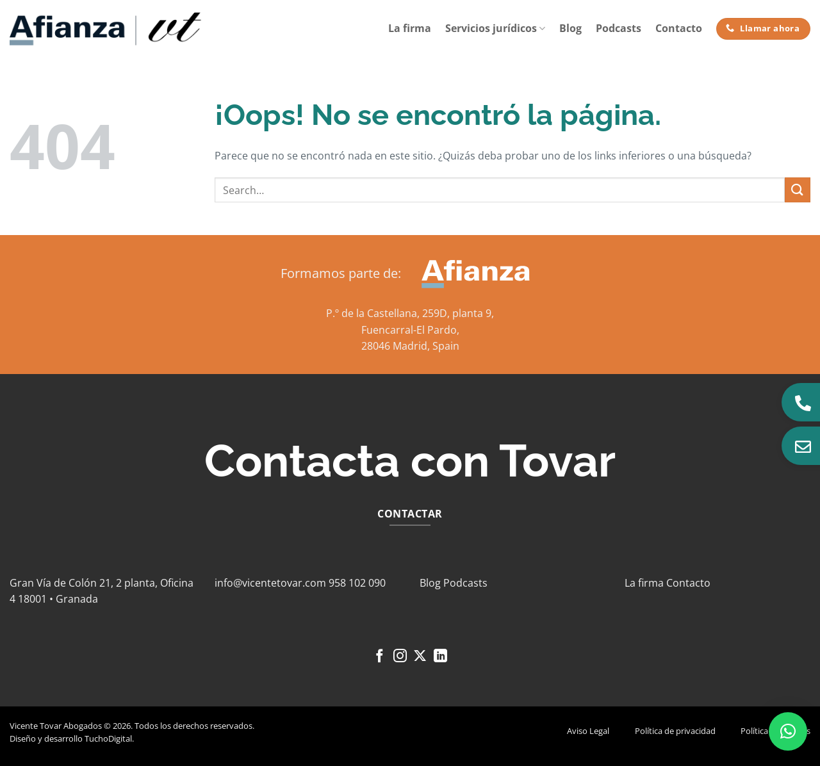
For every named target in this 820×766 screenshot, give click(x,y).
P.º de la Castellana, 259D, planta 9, (410, 313)
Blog (570, 28)
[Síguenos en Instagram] (400, 656)
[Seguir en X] (420, 656)
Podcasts (618, 28)
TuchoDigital (108, 738)
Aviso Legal (588, 731)
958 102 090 (357, 583)
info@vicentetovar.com (270, 583)
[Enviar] (797, 189)
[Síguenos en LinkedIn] (440, 656)
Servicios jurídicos (495, 28)
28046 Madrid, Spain (410, 346)
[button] (788, 731)
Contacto (678, 28)
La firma (409, 28)
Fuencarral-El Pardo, (410, 330)
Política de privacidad (675, 731)
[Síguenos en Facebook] (379, 656)
